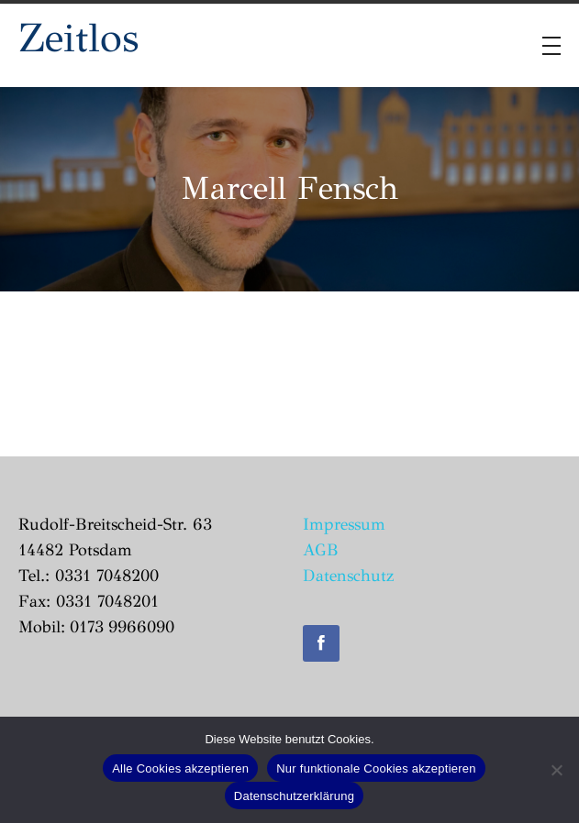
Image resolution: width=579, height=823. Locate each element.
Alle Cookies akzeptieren (180, 768)
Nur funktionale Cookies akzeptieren (376, 768)
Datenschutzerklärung (294, 796)
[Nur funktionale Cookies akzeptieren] (556, 770)
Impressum (344, 524)
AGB (321, 550)
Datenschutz (348, 575)
